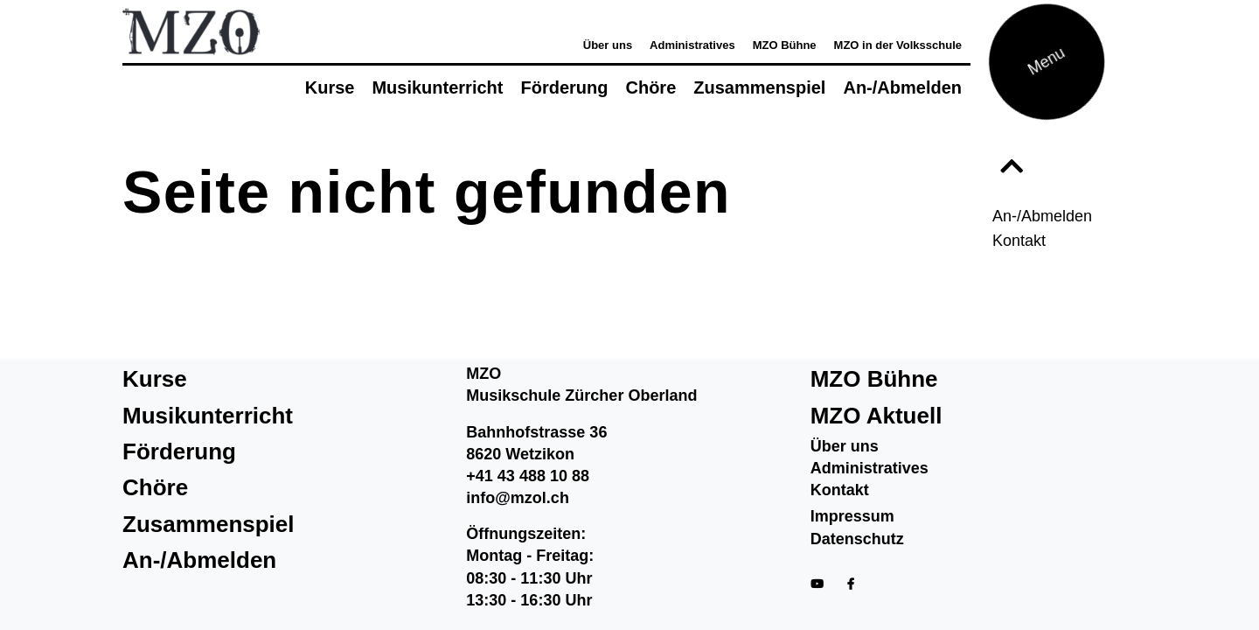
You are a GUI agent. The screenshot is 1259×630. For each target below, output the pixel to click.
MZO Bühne (785, 45)
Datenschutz (857, 539)
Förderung (564, 87)
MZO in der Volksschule (898, 45)
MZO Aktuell (876, 415)
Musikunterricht (437, 87)
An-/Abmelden (1042, 216)
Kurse (330, 87)
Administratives (692, 45)
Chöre (650, 87)
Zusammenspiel (759, 87)
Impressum (852, 516)
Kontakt (1019, 240)
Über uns (607, 45)
